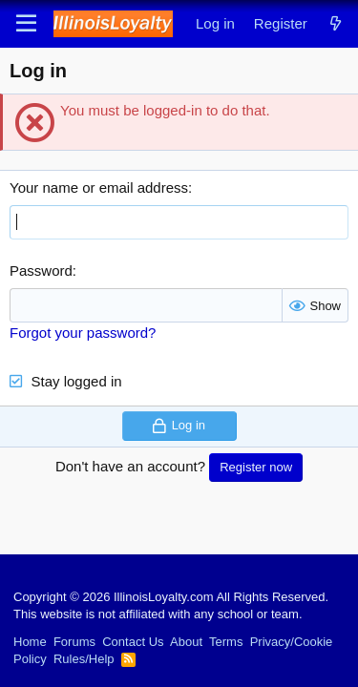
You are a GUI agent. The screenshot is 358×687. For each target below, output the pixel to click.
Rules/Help (84, 659)
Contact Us (132, 642)
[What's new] (335, 23)
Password (41, 270)
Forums (74, 642)
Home (30, 642)
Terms (225, 642)
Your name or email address (99, 187)
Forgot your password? (83, 332)
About (186, 642)
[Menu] (26, 24)
